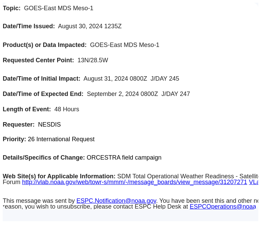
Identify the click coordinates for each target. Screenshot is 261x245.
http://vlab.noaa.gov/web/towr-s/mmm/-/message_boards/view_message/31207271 (134, 182)
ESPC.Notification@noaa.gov (116, 200)
